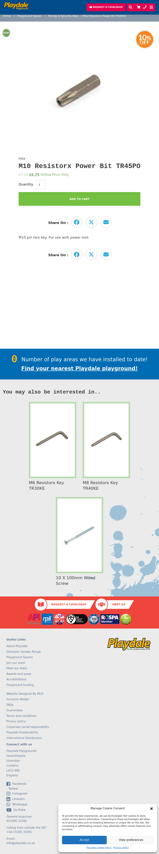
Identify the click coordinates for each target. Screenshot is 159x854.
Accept (84, 840)
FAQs (9, 705)
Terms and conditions (21, 716)
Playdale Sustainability (22, 732)
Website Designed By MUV (25, 694)
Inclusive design (17, 699)
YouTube (16, 810)
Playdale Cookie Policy (99, 847)
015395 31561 (16, 821)
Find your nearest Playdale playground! (79, 368)
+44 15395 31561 (19, 832)
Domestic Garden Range (23, 651)
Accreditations (16, 679)
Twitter (12, 788)
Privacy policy (121, 847)
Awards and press (18, 674)
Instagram (16, 793)
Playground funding (20, 685)
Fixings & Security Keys (63, 15)
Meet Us (118, 604)
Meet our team (16, 668)
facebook (16, 784)
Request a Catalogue (68, 604)
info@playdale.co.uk (20, 843)
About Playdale (17, 646)
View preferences (131, 840)
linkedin (15, 799)
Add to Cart (79, 199)
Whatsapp (16, 804)
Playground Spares (29, 15)
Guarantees (14, 710)
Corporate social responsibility (27, 727)
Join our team (15, 663)
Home (7, 15)
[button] (151, 808)
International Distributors (24, 738)
